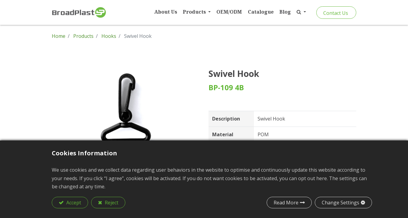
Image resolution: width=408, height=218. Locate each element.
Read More (286, 202)
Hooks (108, 36)
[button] (301, 12)
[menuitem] (165, 12)
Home (58, 36)
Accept (73, 202)
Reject (111, 202)
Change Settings (340, 202)
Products (83, 36)
